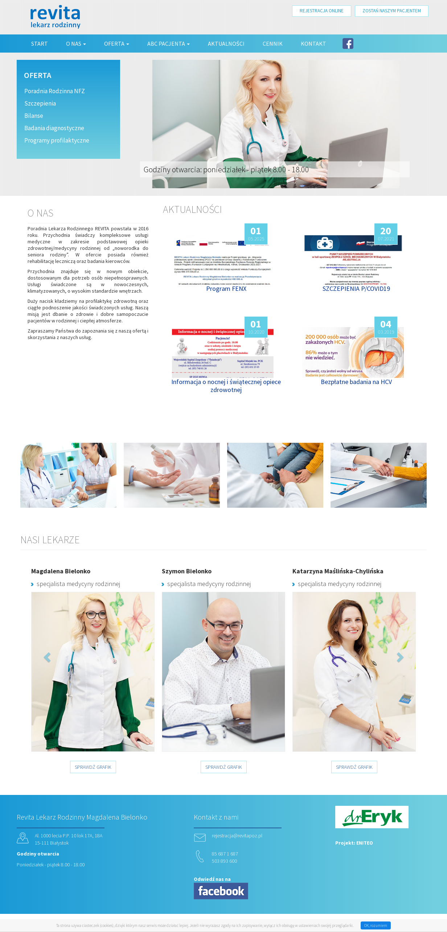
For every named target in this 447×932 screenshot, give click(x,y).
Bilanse (33, 116)
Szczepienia (40, 103)
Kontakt (313, 43)
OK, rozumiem (375, 925)
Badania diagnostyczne (54, 128)
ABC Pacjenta (168, 43)
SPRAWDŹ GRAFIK (93, 767)
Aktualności (226, 43)
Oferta (116, 43)
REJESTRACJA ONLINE (322, 11)
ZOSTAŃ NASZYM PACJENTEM (391, 11)
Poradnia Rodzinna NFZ (54, 91)
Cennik (273, 43)
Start (39, 43)
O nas (76, 43)
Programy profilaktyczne (56, 140)
